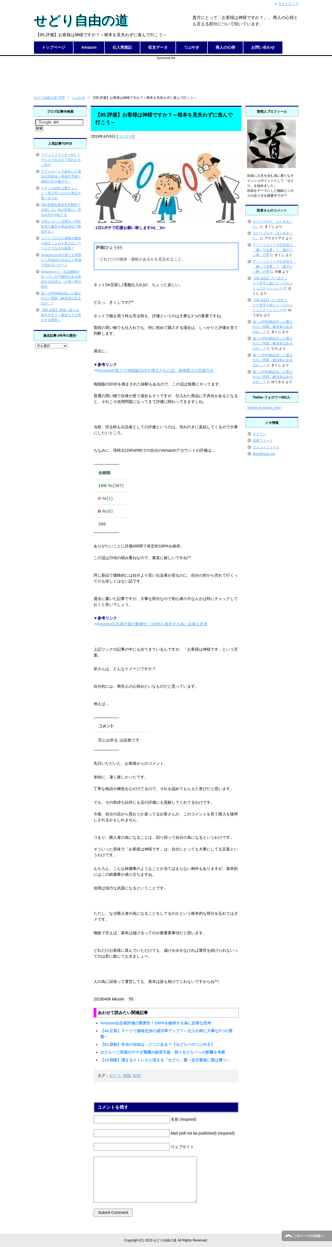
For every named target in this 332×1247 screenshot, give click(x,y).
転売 (137, 1075)
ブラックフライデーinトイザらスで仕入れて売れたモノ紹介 (61, 160)
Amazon (88, 47)
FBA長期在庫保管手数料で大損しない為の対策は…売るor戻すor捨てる (61, 210)
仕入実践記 (122, 47)
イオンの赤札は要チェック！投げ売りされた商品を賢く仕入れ (61, 193)
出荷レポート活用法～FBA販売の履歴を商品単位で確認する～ (61, 226)
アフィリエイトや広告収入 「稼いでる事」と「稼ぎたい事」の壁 (274, 250)
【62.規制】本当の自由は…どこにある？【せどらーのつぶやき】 (157, 1044)
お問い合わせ (263, 47)
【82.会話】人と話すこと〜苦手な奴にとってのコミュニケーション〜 (273, 283)
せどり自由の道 (81, 20)
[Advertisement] (166, 72)
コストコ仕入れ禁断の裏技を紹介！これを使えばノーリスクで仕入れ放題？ (61, 243)
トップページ (53, 47)
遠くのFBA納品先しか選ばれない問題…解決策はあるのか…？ (61, 298)
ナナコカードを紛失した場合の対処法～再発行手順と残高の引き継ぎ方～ (61, 176)
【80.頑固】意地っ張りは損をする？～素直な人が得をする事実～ (61, 315)
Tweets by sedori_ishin (264, 408)
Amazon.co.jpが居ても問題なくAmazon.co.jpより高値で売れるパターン (61, 260)
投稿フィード (263, 440)
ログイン (259, 434)
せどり (115, 1075)
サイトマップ (288, 4)
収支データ (158, 47)
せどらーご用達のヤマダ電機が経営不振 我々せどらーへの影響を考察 (162, 1052)
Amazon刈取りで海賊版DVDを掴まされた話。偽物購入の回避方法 (155, 370)
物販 (127, 1075)
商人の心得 (225, 47)
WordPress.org (264, 454)
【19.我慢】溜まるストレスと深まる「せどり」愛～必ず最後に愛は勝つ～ (165, 1060)
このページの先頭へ (308, 1236)
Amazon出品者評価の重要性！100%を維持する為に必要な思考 (152, 624)
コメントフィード (266, 447)
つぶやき (191, 47)
